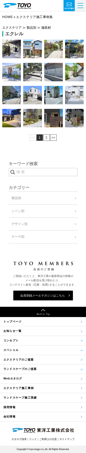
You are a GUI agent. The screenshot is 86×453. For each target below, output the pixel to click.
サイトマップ (67, 439)
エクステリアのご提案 (18, 359)
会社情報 (9, 416)
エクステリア (18, 388)
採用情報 (9, 407)
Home (7, 17)
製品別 (16, 198)
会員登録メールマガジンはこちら (42, 295)
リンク (33, 439)
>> (53, 137)
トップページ (12, 321)
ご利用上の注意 (48, 439)
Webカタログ (12, 378)
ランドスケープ (20, 398)
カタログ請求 (19, 439)
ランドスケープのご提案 (20, 369)
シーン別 (17, 211)
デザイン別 (19, 224)
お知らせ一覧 (12, 331)
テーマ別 (17, 236)
